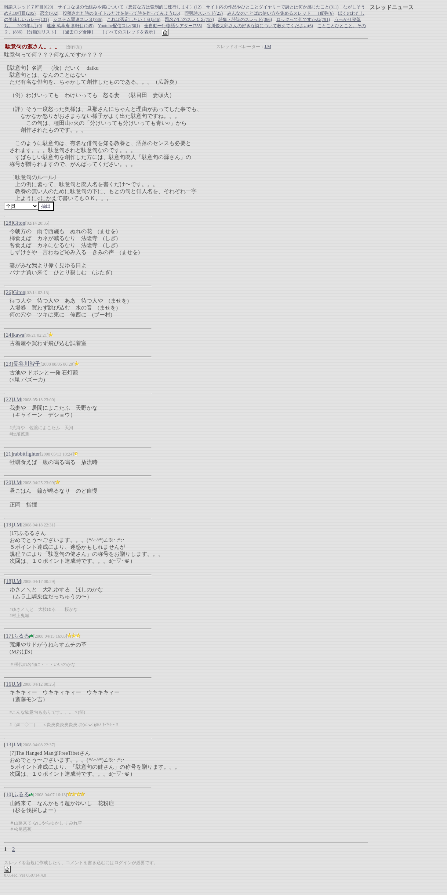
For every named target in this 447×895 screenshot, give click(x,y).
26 (8, 292)
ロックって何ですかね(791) (303, 19)
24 (8, 335)
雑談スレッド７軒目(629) (28, 7)
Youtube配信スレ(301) (119, 25)
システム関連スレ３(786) (77, 19)
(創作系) (74, 47)
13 (8, 744)
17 (8, 636)
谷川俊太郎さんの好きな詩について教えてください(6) (260, 25)
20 (8, 482)
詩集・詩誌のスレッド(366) (245, 19)
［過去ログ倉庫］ (78, 32)
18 (8, 581)
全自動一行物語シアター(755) (173, 25)
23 (8, 364)
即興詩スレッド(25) (204, 13)
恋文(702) (49, 13)
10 (8, 794)
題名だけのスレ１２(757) (189, 19)
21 (8, 454)
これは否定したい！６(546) (133, 19)
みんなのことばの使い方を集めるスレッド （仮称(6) (280, 13)
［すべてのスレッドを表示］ (128, 32)
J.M (268, 46)
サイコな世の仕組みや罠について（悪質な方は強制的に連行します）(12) (129, 7)
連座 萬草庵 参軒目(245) (70, 25)
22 (8, 399)
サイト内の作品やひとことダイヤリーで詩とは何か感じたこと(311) (272, 7)
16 (8, 684)
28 (8, 223)
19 (8, 525)
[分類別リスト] (41, 32)
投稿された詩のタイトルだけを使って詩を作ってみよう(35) (121, 13)
